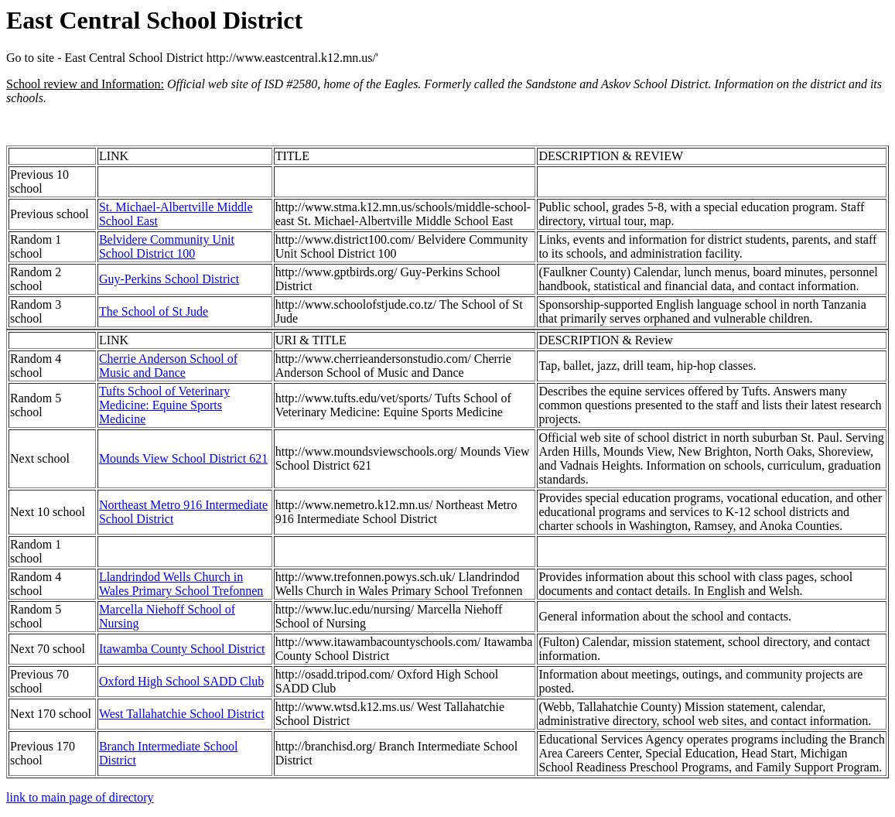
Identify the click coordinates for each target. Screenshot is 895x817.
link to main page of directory (80, 797)
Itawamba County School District (182, 648)
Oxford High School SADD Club (181, 681)
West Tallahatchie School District (182, 713)
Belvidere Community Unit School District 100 (166, 246)
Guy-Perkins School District (169, 278)
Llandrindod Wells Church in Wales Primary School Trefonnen (181, 583)
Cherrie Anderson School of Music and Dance (168, 365)
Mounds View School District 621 (183, 458)
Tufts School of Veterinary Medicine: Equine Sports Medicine (164, 405)
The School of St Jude (153, 311)
